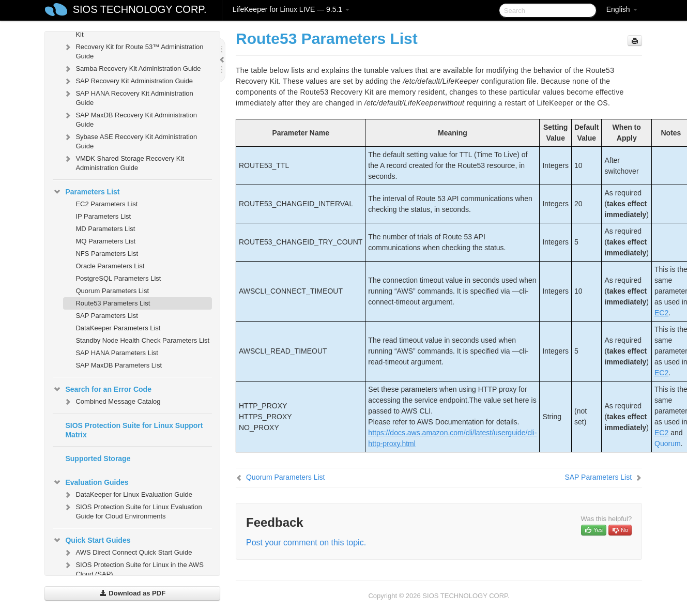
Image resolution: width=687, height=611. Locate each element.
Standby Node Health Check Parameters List (142, 340)
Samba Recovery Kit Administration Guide (132, 69)
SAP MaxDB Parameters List (118, 365)
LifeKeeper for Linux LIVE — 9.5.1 (291, 9)
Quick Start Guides (91, 540)
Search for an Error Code (102, 389)
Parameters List (86, 192)
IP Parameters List (103, 216)
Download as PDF (132, 593)
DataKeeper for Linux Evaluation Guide (127, 494)
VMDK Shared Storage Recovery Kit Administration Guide (123, 162)
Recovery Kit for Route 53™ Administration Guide (133, 50)
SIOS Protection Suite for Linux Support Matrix (134, 430)
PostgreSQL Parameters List (118, 278)
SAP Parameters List (106, 315)
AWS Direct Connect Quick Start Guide (127, 552)
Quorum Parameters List (112, 291)
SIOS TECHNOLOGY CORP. (140, 9)
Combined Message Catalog (111, 401)
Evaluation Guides (90, 482)
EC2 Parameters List (106, 204)
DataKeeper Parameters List (117, 328)
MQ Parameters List (105, 241)
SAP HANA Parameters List (116, 353)
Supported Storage (97, 458)
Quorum (667, 443)
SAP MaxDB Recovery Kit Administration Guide (130, 118)
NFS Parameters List (106, 253)
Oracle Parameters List (109, 266)
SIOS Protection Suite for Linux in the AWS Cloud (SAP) (133, 568)
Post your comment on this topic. (306, 542)
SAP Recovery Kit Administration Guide (128, 81)
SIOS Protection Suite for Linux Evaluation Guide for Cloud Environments (132, 510)
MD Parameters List (105, 229)
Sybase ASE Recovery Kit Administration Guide (130, 140)
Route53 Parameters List (112, 303)
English (621, 9)
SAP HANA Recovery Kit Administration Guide (128, 96)
